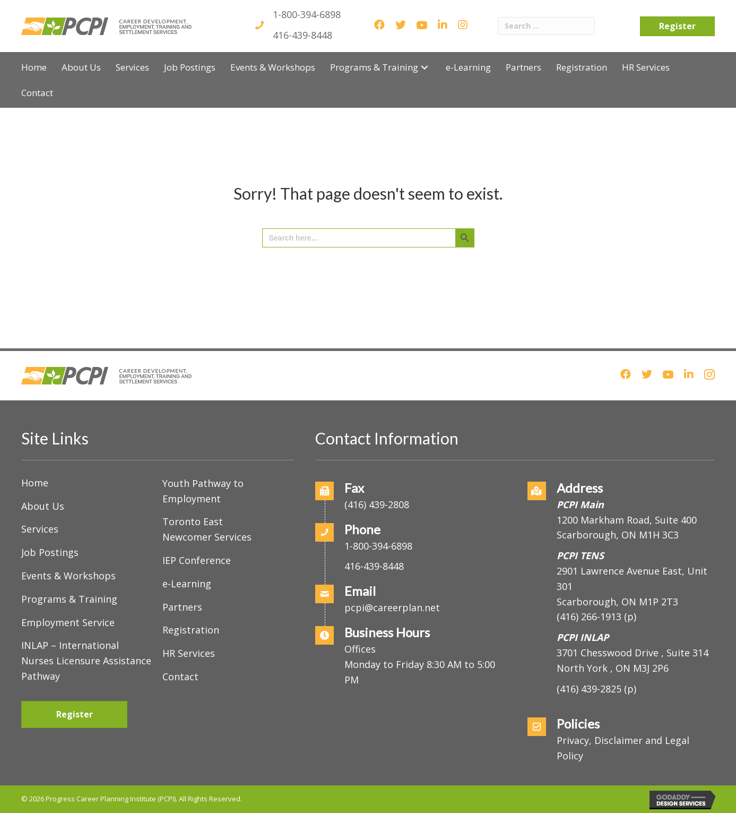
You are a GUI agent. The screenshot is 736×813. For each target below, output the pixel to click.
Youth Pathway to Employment (203, 491)
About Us (42, 506)
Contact (180, 676)
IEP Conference (196, 560)
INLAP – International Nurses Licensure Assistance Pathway (86, 660)
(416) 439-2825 (589, 688)
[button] (424, 67)
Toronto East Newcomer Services (207, 529)
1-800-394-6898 (307, 14)
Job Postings (50, 552)
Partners (182, 607)
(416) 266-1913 (589, 616)
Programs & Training (69, 599)
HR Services (188, 653)
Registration (190, 629)
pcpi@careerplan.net (392, 607)
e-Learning (186, 583)
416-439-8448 (302, 35)
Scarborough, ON (617, 601)
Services (39, 529)
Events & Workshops (68, 575)
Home (34, 482)
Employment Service (68, 622)
